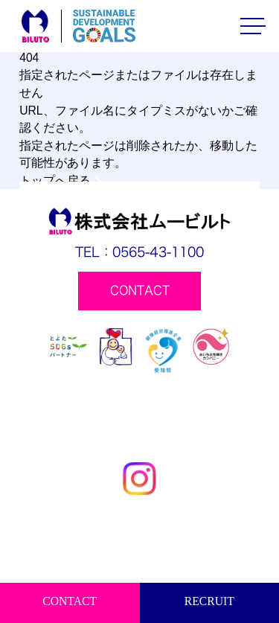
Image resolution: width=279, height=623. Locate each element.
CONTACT (69, 601)
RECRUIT (209, 601)
